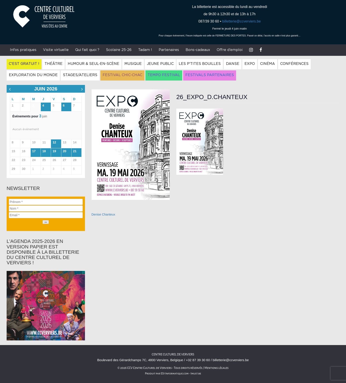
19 (54, 151)
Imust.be (196, 373)
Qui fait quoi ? (87, 50)
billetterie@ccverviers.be (241, 21)
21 (75, 151)
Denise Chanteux (103, 214)
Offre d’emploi (230, 50)
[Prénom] (46, 202)
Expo (249, 64)
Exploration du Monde (33, 75)
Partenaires (169, 50)
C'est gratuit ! (24, 64)
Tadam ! (145, 50)
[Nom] (46, 208)
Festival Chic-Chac (122, 75)
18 (44, 151)
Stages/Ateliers (80, 75)
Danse (232, 64)
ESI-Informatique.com (174, 373)
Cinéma (267, 64)
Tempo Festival (164, 75)
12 (54, 142)
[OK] (46, 222)
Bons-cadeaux (198, 50)
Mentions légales (216, 368)
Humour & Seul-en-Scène (93, 64)
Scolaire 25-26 (119, 50)
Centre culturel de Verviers (173, 354)
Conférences (294, 64)
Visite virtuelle (56, 50)
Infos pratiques (23, 50)
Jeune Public (160, 64)
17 (34, 151)
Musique (133, 64)
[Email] (46, 215)
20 (64, 151)
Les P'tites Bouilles (200, 64)
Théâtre (53, 64)
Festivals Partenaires (209, 75)
